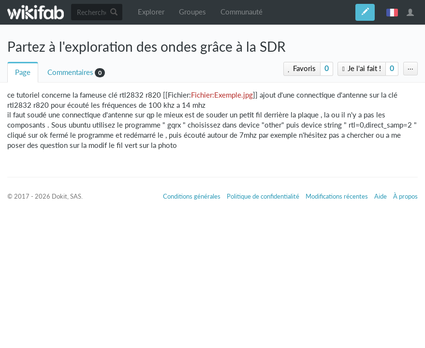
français (392, 12)
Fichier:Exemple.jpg (222, 95)
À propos (405, 196)
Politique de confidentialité (263, 196)
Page (22, 72)
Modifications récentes (337, 196)
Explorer (151, 12)
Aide (380, 196)
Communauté (241, 12)
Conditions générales (191, 196)
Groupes (192, 12)
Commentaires (70, 72)
